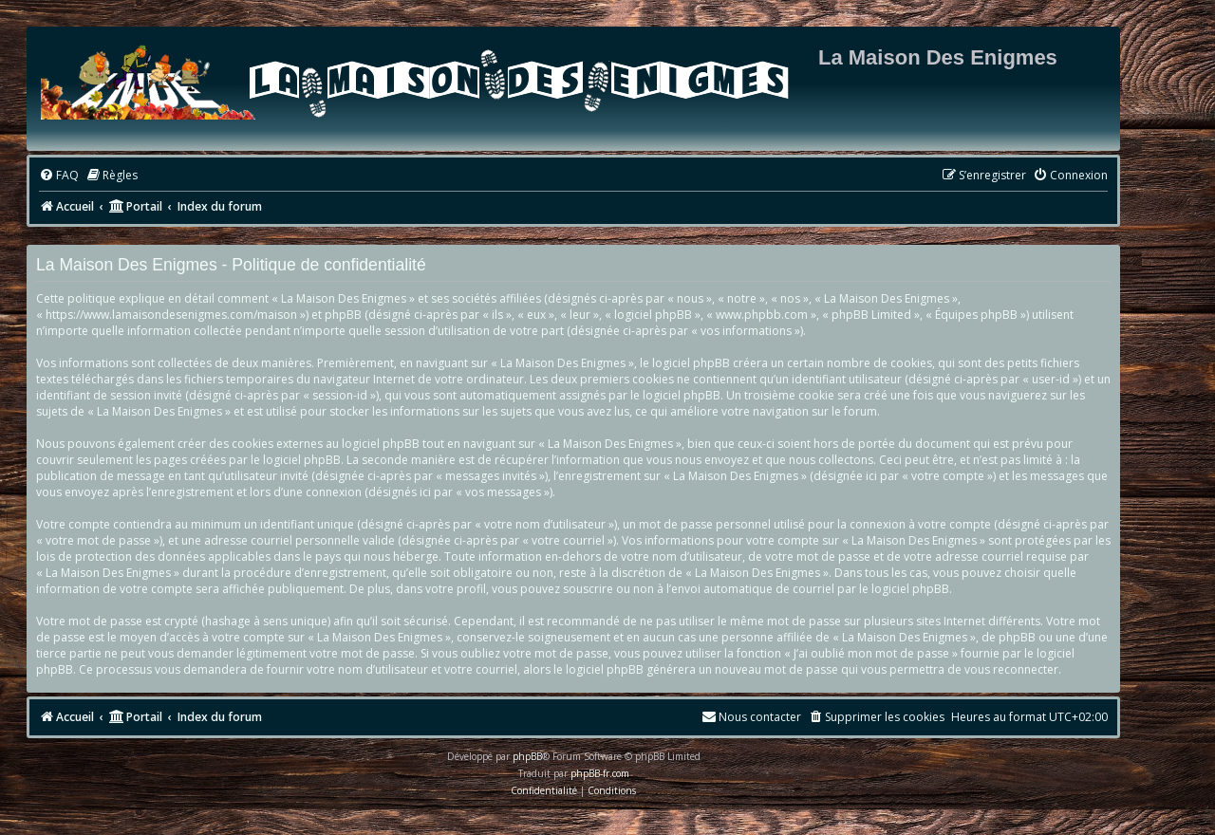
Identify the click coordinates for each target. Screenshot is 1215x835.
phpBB (527, 756)
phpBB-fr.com (599, 773)
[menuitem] (59, 176)
